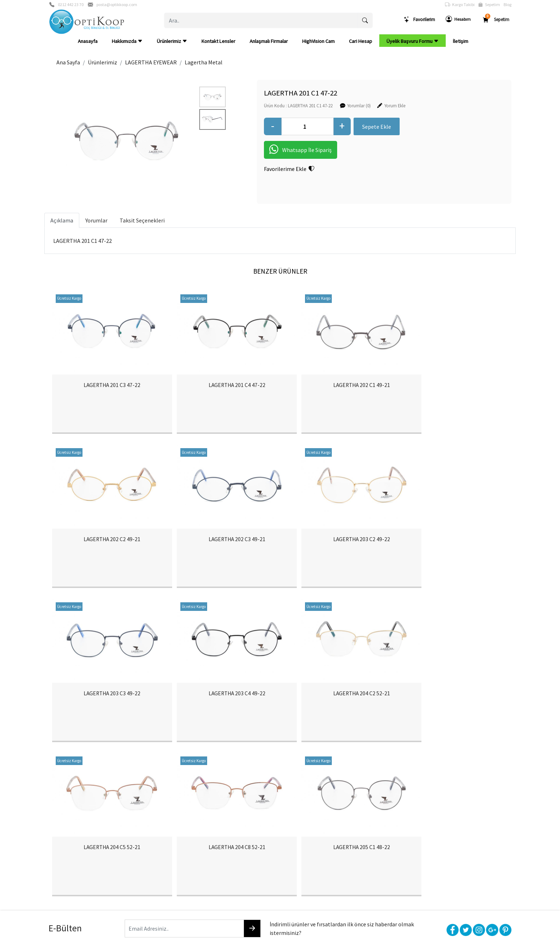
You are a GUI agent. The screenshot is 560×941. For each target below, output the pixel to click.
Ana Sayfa (68, 62)
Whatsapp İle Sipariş (277, 150)
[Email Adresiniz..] (171, 784)
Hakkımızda (127, 41)
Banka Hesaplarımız (69, 852)
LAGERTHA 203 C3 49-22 (337, 545)
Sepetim (489, 4)
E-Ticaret (273, 934)
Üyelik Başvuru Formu (412, 41)
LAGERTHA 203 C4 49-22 (453, 545)
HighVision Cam (318, 41)
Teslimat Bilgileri (343, 829)
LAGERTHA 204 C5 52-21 (222, 703)
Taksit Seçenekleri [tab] (142, 220)
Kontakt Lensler (218, 41)
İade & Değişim (342, 841)
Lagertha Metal (203, 62)
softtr (232, 934)
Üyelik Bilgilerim (158, 829)
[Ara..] (261, 20)
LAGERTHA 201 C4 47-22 (222, 388)
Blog (507, 4)
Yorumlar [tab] (96, 220)
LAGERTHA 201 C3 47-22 (107, 388)
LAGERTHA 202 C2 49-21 (453, 388)
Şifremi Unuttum (158, 852)
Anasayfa (88, 41)
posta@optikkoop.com (116, 4)
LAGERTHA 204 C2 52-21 (107, 703)
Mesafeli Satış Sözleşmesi (354, 852)
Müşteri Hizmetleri (438, 852)
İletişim (460, 41)
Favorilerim (419, 19)
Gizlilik (425, 829)
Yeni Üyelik (152, 841)
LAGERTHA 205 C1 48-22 (453, 703)
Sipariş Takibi (247, 841)
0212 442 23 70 (71, 4)
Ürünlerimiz (172, 41)
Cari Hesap (360, 41)
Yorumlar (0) (336, 105)
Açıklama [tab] (61, 220)
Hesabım (458, 19)
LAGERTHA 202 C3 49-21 (107, 545)
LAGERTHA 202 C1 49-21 (337, 388)
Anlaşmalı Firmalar (269, 41)
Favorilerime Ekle (266, 168)
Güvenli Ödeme (435, 841)
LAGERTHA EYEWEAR (151, 62)
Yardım (241, 852)
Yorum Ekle (371, 105)
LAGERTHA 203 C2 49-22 (222, 545)
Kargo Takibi (460, 4)
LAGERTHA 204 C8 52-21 (337, 703)
